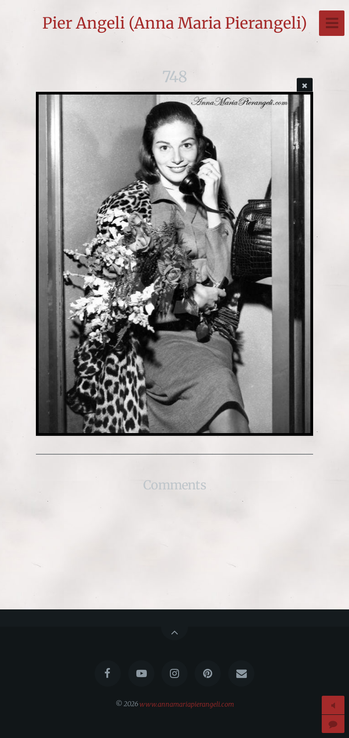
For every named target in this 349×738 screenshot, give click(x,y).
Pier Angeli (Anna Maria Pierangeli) (174, 23)
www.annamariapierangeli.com (187, 704)
